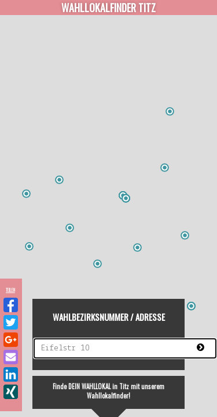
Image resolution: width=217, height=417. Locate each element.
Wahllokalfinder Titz (108, 7)
